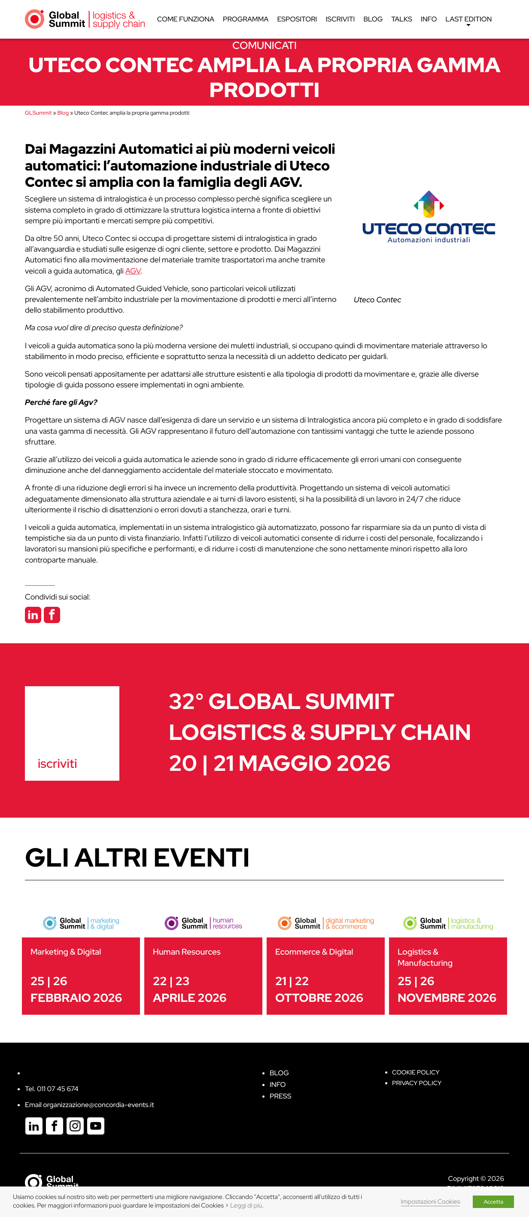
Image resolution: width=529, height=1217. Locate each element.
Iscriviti (340, 19)
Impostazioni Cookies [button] (430, 1202)
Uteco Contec (377, 300)
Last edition (469, 21)
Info (429, 19)
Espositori (297, 19)
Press (280, 1096)
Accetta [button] (493, 1201)
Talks (402, 19)
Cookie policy (416, 1072)
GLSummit (38, 112)
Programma (245, 19)
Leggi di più (246, 1206)
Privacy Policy (416, 1083)
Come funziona (185, 19)
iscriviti (57, 763)
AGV (132, 271)
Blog (373, 19)
